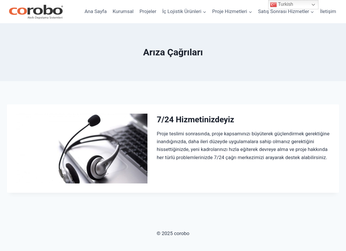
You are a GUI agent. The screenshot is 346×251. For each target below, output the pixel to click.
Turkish (281, 4)
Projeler (148, 11)
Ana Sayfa (95, 11)
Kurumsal (123, 11)
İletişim (328, 11)
